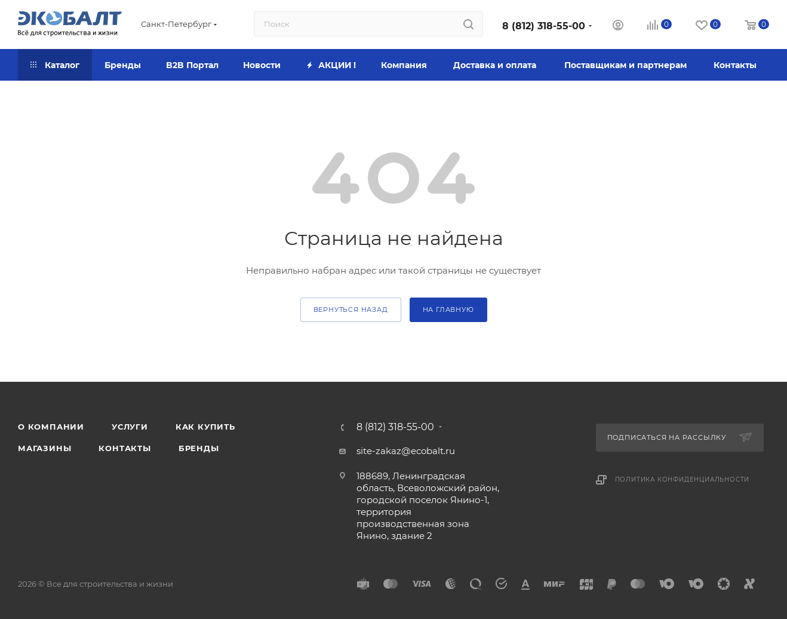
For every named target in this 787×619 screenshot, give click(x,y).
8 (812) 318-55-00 (543, 26)
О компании (51, 426)
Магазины (44, 448)
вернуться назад (350, 309)
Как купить (205, 426)
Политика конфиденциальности (682, 479)
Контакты (124, 448)
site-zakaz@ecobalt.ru (405, 450)
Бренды (199, 448)
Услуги (130, 426)
